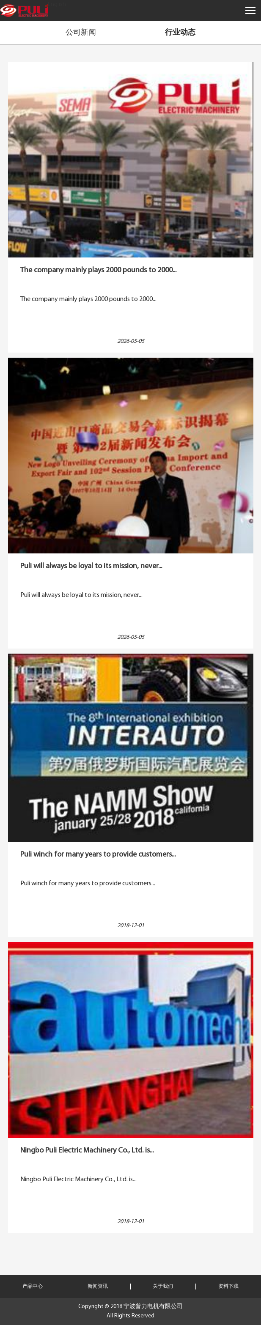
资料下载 (228, 1286)
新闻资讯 (98, 1286)
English (57, 4)
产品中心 (32, 1286)
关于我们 (163, 1286)
